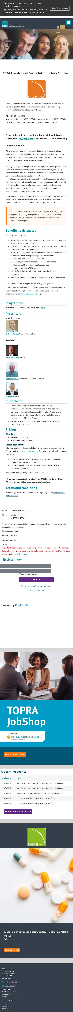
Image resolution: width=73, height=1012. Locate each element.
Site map (4, 1011)
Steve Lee (10, 396)
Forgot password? (44, 586)
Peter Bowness (12, 357)
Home (4, 1004)
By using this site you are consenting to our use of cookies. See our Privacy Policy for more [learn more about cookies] (26, 10)
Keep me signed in (29, 574)
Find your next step (15, 754)
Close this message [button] (60, 8)
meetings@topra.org (30, 451)
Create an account (36, 590)
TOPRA (25, 27)
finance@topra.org (21, 554)
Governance (5, 1006)
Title (18, 778)
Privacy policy (6, 1008)
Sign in (62, 27)
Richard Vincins (12, 334)
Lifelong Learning (29, 294)
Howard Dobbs (12, 378)
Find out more (12, 950)
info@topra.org (10, 986)
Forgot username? (28, 586)
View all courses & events (18, 811)
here (43, 307)
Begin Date (6, 778)
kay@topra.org (26, 138)
